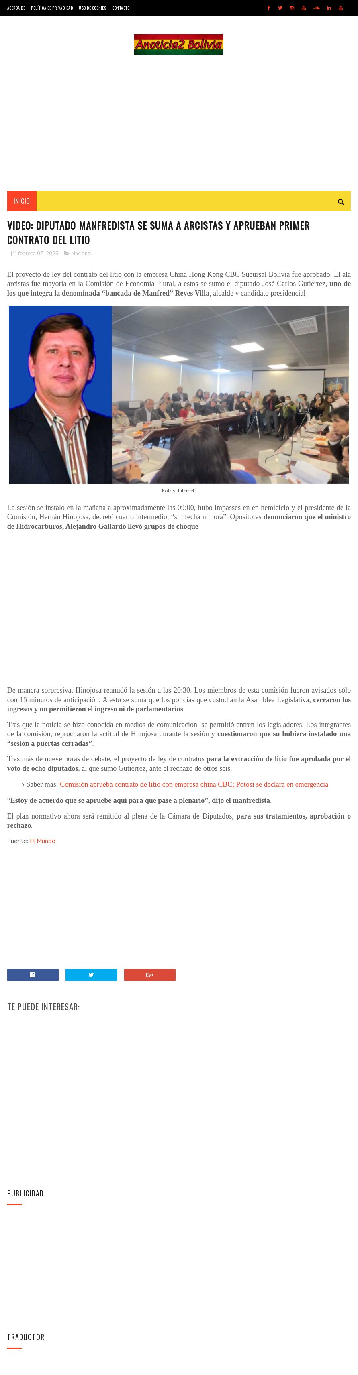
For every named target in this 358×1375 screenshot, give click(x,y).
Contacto (120, 8)
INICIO (22, 201)
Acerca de (16, 8)
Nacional (82, 253)
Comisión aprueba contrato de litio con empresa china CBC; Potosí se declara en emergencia (194, 784)
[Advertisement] (179, 123)
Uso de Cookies (92, 8)
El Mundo (42, 841)
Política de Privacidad (52, 8)
